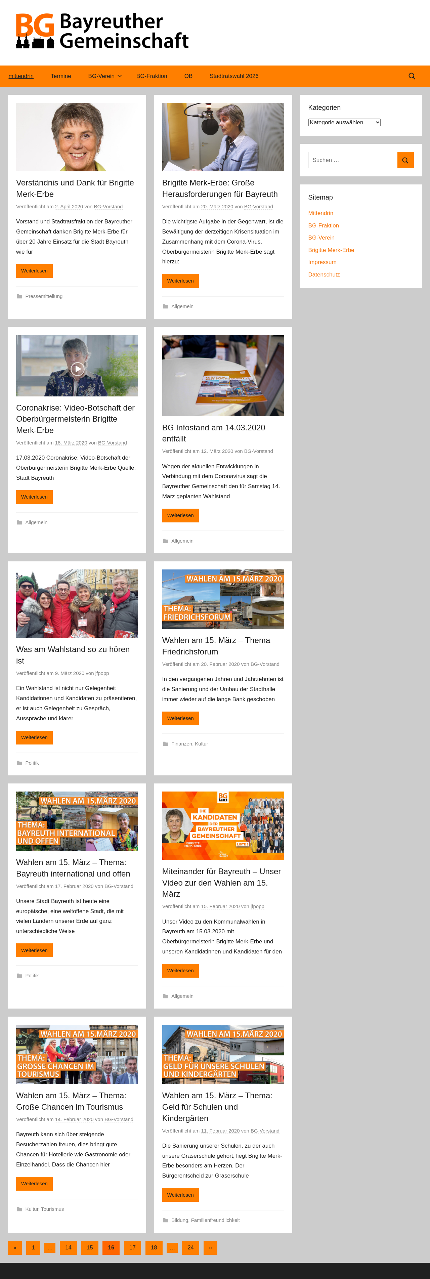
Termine (61, 76)
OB (188, 76)
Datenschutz (324, 274)
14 (68, 1247)
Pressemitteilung (44, 296)
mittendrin (21, 76)
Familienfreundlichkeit (215, 1220)
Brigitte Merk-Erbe (331, 250)
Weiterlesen (34, 270)
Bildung (179, 1220)
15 (90, 1247)
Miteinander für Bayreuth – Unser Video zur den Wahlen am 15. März (221, 882)
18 (154, 1247)
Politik (32, 763)
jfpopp (102, 673)
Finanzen (181, 744)
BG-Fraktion (151, 76)
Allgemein (182, 306)
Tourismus (52, 1209)
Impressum (322, 262)
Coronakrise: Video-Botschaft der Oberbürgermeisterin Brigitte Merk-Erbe (75, 419)
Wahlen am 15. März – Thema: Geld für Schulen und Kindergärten (217, 1106)
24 (190, 1247)
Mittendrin (321, 213)
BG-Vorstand (108, 206)
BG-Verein (105, 76)
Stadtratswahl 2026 (234, 76)
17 (132, 1247)
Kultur (201, 744)
